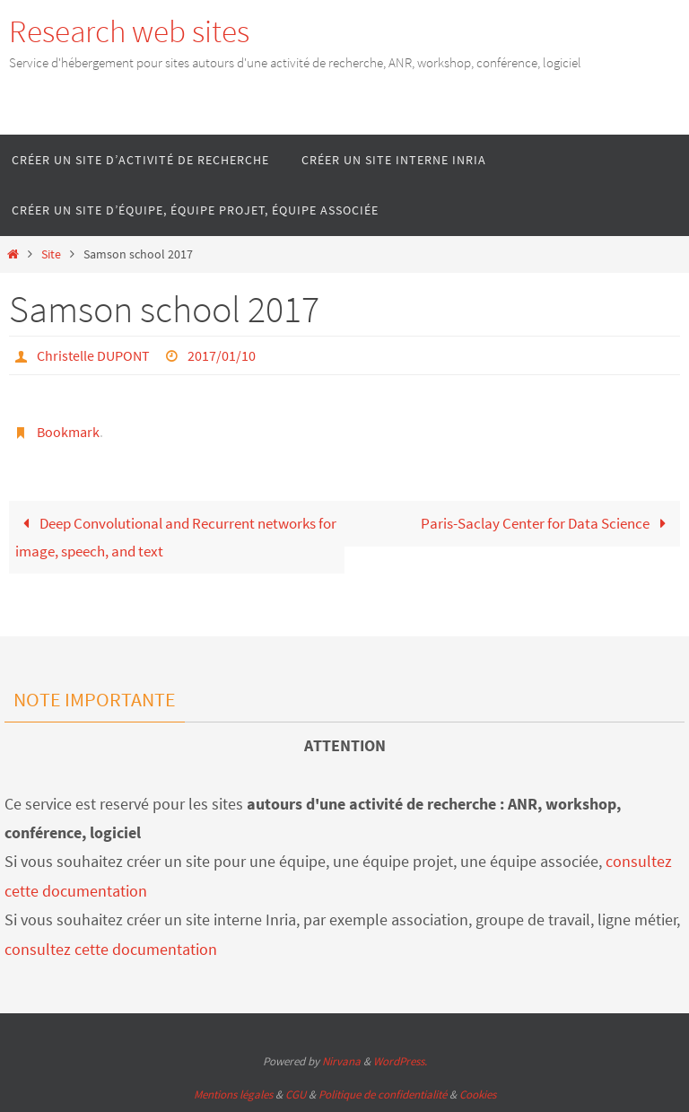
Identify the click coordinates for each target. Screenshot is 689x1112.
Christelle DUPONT (93, 355)
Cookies (477, 1094)
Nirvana (341, 1061)
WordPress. (400, 1061)
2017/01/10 (222, 355)
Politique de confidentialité (382, 1094)
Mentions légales (233, 1094)
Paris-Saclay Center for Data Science (547, 523)
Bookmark (68, 432)
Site (51, 254)
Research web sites (129, 31)
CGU (295, 1094)
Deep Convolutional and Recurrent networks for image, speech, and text (175, 537)
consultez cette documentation (110, 949)
